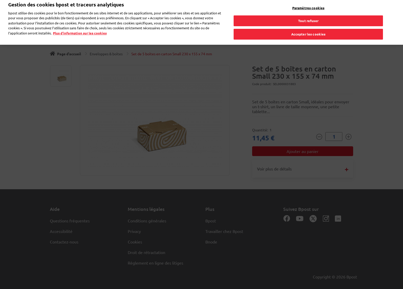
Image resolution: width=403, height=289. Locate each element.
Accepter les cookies (308, 31)
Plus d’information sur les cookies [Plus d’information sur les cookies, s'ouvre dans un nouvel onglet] (80, 30)
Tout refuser (308, 18)
